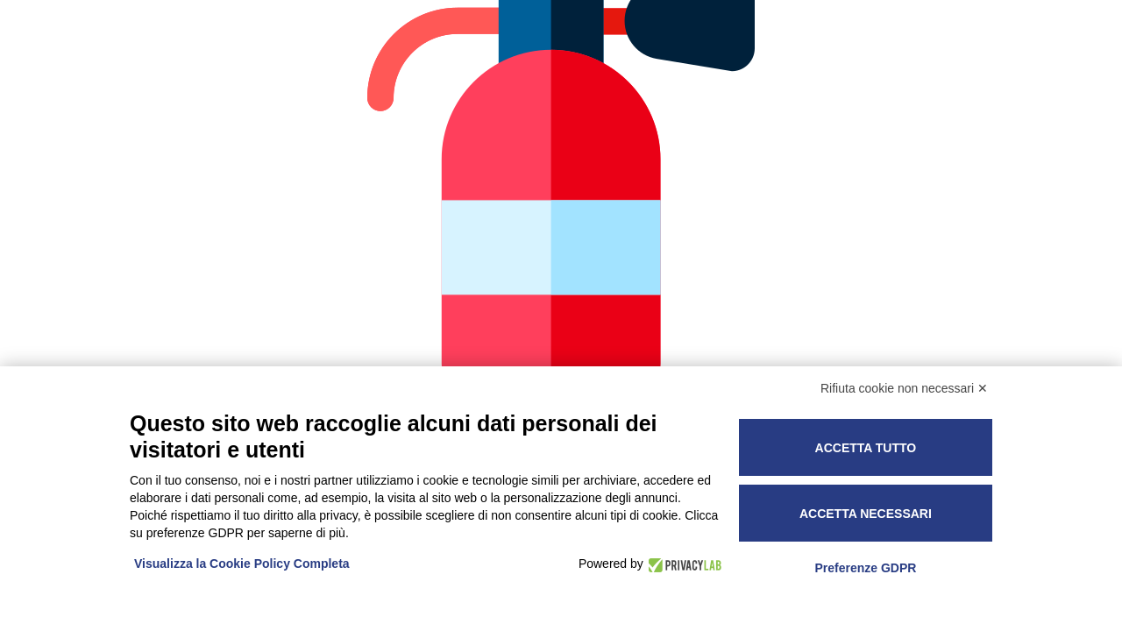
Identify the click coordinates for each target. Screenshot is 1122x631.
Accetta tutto (866, 448)
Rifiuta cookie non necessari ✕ (904, 388)
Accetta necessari (865, 514)
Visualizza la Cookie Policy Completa (242, 564)
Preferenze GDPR (865, 568)
